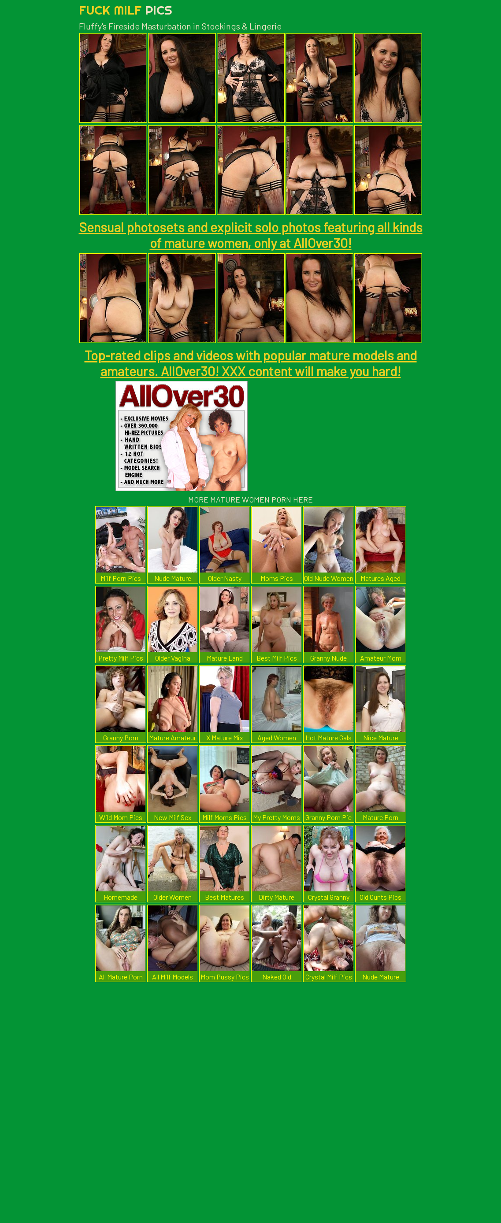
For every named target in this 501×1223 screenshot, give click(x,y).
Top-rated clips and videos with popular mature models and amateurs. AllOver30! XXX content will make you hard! (251, 363)
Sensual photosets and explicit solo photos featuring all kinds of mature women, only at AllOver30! (251, 235)
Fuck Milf (125, 10)
